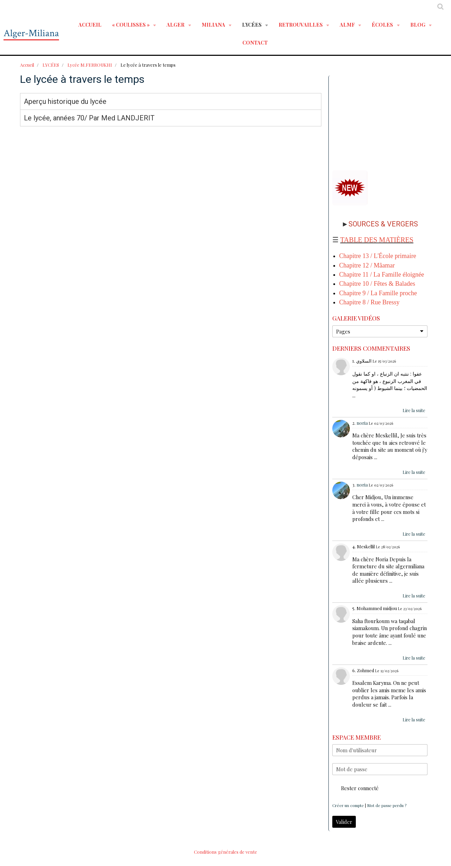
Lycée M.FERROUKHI (89, 65)
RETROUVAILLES (301, 24)
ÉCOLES (383, 24)
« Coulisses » (131, 24)
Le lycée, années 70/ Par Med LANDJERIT (89, 118)
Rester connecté (355, 788)
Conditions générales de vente (225, 852)
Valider (344, 821)
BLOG (418, 24)
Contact (255, 42)
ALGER (175, 24)
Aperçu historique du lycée (65, 101)
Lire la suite (414, 410)
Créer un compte (348, 805)
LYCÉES (252, 24)
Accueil (90, 24)
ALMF (348, 24)
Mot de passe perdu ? (386, 805)
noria (362, 423)
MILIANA (214, 24)
